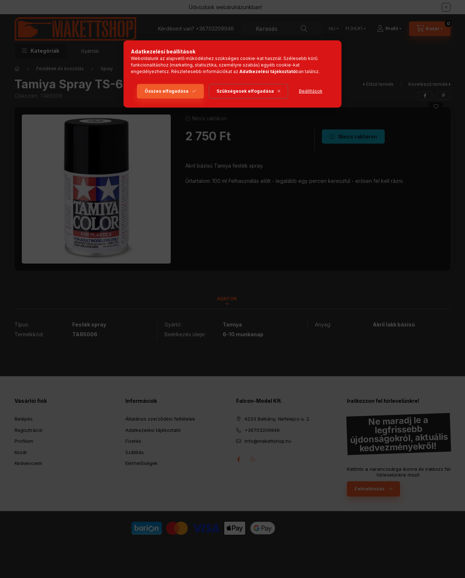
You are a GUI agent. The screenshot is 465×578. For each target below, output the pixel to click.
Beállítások (311, 91)
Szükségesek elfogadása (245, 91)
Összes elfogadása (167, 91)
